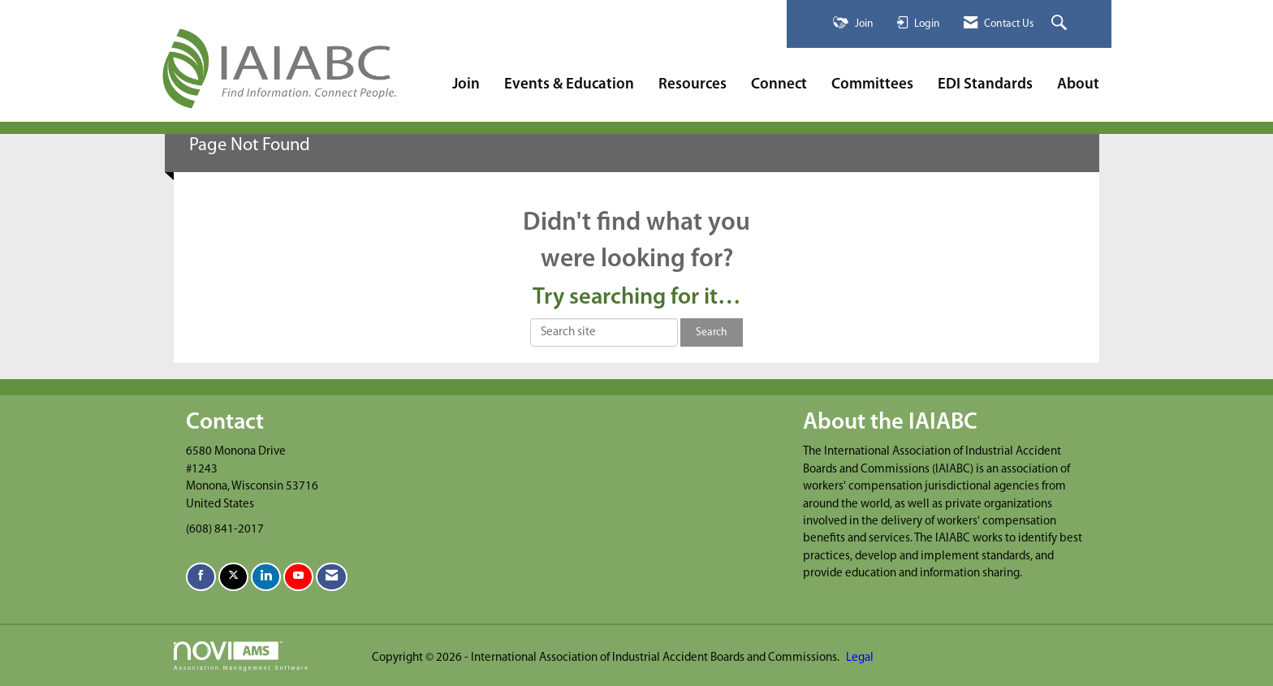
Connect (779, 85)
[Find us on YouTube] (298, 577)
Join (466, 85)
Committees (872, 85)
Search (711, 332)
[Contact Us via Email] (331, 577)
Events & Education (569, 85)
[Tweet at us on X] (233, 577)
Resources (692, 85)
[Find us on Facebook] (201, 577)
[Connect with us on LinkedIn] (266, 577)
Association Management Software (241, 656)
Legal (860, 658)
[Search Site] (1061, 24)
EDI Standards (985, 85)
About (1078, 85)
